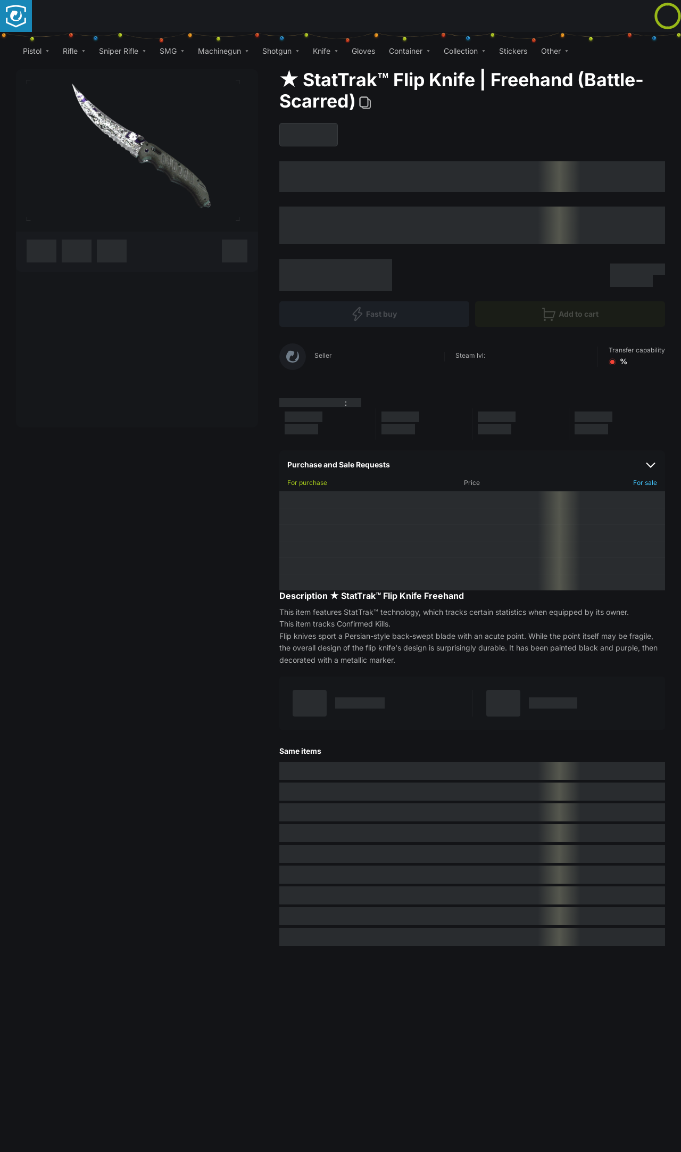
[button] (36, 51)
